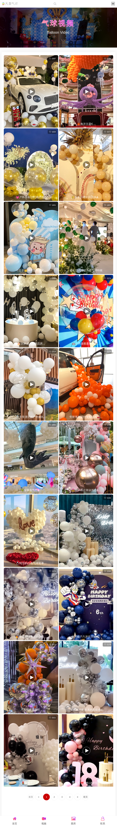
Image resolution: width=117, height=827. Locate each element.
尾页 (90, 797)
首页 (26, 797)
